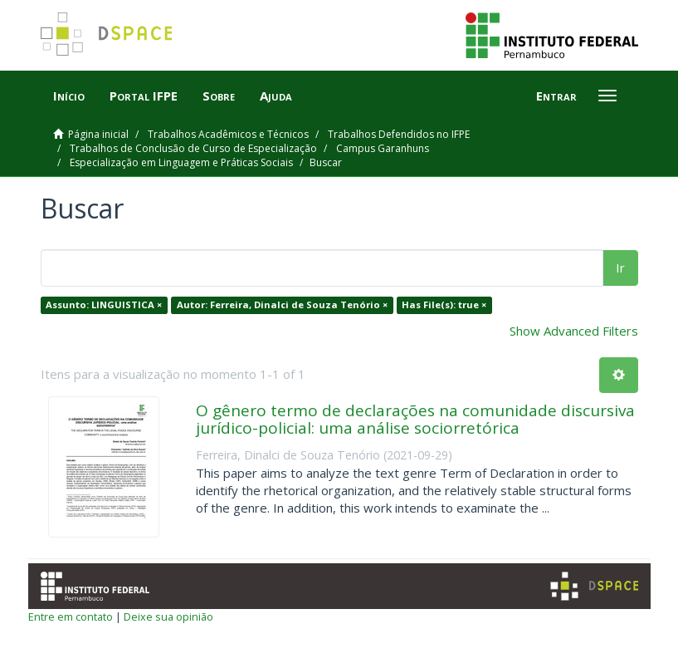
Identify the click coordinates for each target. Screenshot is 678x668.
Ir (620, 267)
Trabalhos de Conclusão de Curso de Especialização (193, 148)
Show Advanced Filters (574, 330)
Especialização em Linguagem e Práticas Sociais (181, 162)
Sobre (218, 95)
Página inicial (98, 134)
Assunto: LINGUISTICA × (104, 305)
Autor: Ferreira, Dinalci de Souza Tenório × (282, 305)
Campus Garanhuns (382, 148)
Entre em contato (70, 616)
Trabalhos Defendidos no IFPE (399, 134)
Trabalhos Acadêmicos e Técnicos (228, 134)
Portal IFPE (144, 95)
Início (69, 95)
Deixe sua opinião (168, 616)
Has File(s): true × (444, 305)
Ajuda (276, 95)
